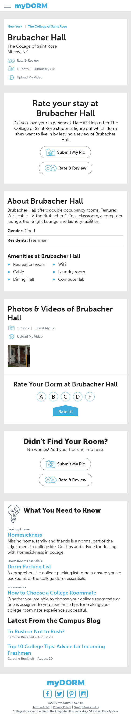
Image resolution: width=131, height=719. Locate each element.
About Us (77, 703)
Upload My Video (29, 77)
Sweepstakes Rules (86, 707)
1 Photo (17, 69)
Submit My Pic (44, 69)
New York (14, 26)
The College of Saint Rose (47, 26)
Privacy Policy (62, 707)
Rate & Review (28, 61)
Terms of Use (41, 707)
